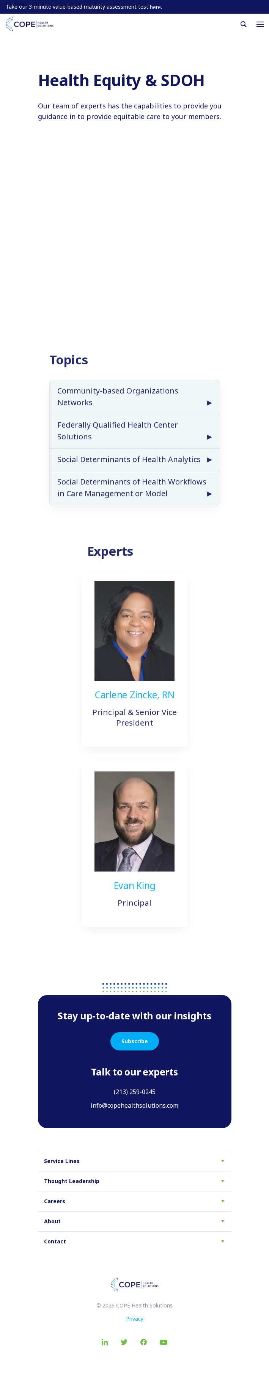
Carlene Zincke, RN (134, 703)
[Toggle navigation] (260, 24)
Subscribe (134, 1041)
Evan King (135, 893)
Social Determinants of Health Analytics (129, 467)
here (155, 7)
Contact (55, 1241)
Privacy (134, 1318)
